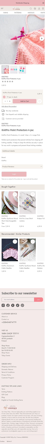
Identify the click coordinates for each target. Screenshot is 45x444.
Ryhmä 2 (9, 441)
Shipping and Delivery (9, 367)
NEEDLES (31, 13)
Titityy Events (6, 355)
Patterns (17, 13)
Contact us (5, 319)
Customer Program (8, 378)
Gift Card (5, 394)
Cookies (2, 441)
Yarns (3, 389)
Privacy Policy (6, 375)
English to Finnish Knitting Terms (12, 400)
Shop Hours (5, 353)
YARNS (5, 13)
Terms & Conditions (8, 372)
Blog (3, 397)
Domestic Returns (7, 369)
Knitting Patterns (7, 392)
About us (5, 316)
